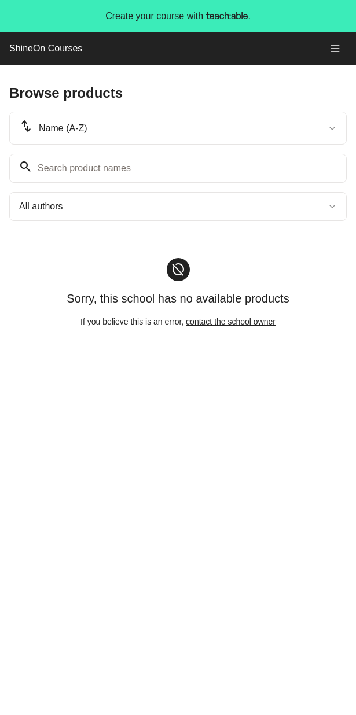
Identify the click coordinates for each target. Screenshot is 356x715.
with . (178, 16)
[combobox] (178, 128)
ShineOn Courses (45, 48)
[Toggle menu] (335, 48)
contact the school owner (231, 321)
